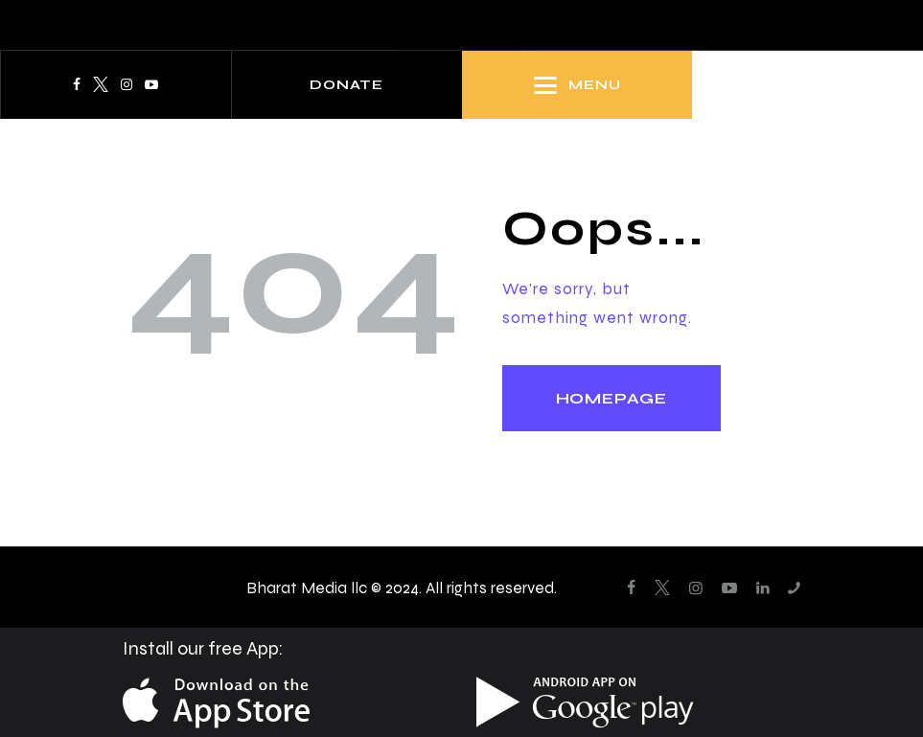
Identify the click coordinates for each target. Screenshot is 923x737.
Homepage (612, 398)
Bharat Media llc (306, 587)
